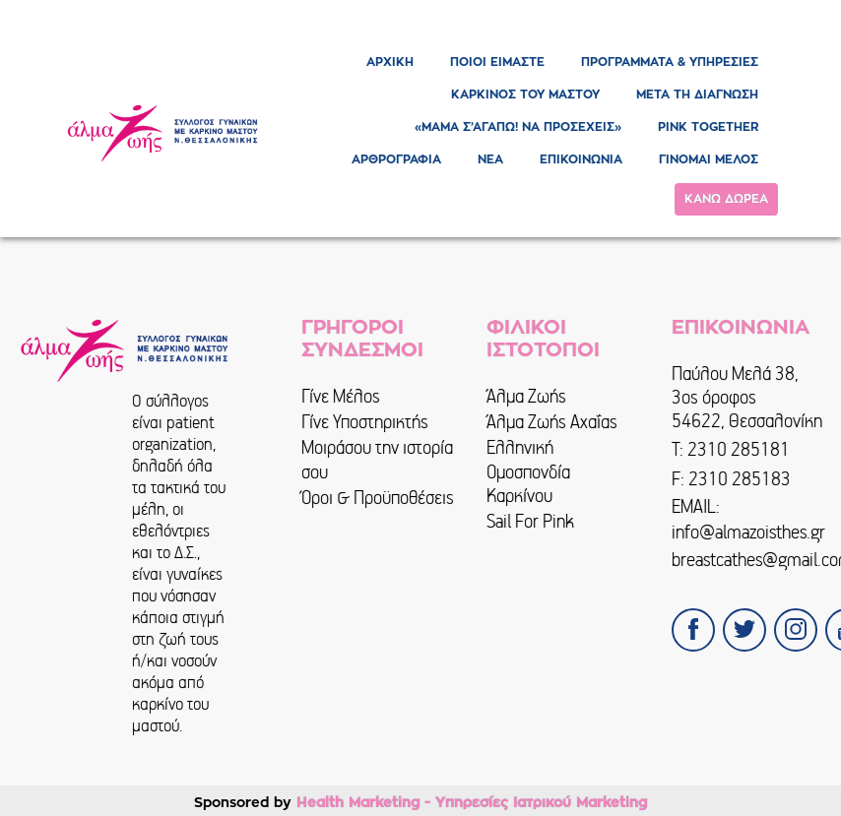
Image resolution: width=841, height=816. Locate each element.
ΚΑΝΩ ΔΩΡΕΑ (726, 199)
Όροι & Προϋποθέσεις (377, 497)
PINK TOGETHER (708, 127)
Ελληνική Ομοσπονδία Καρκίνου (528, 471)
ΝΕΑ (490, 159)
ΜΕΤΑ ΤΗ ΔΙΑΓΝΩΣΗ (697, 94)
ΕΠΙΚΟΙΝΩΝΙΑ (581, 159)
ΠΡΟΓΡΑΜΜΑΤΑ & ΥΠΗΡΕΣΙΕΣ (669, 62)
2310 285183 (739, 479)
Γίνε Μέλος (340, 396)
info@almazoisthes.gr (748, 532)
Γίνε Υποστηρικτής (364, 421)
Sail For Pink (530, 521)
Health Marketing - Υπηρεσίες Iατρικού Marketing (471, 802)
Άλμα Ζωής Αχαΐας (551, 421)
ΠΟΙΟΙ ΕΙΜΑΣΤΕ (497, 62)
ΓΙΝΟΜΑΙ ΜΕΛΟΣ (708, 159)
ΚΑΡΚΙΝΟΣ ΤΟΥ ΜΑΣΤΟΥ (525, 94)
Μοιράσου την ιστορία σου (377, 459)
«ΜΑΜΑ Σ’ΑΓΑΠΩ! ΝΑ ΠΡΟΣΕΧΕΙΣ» (518, 127)
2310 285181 (738, 449)
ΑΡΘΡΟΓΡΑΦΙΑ (396, 159)
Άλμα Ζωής (526, 396)
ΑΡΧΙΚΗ (390, 62)
